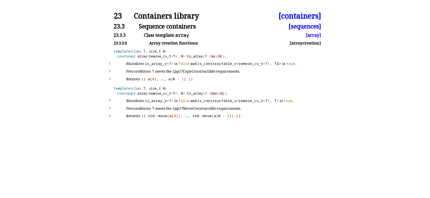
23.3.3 (120, 35)
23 (118, 16)
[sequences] (304, 26)
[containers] (299, 16)
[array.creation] (305, 43)
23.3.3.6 (120, 43)
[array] (313, 35)
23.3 (119, 26)
